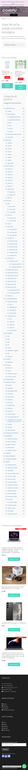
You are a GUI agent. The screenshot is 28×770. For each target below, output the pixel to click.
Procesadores (10, 441)
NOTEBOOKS (9, 326)
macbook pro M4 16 (14, 286)
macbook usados (11, 484)
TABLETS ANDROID (10, 449)
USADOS (8, 455)
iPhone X (9, 191)
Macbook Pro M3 (11, 277)
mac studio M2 (13, 223)
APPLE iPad (8, 133)
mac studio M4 (13, 228)
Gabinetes (10, 355)
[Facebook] (3, 749)
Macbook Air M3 (13, 240)
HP (8, 338)
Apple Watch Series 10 (15, 110)
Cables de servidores (12, 432)
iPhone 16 (10, 177)
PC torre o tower (11, 370)
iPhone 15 (10, 174)
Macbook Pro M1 (11, 272)
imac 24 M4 (12, 205)
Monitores (10, 289)
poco (10, 312)
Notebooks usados (12, 490)
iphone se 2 (12, 185)
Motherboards (11, 399)
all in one (9, 361)
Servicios (5, 721)
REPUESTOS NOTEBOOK (12, 426)
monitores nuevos (12, 367)
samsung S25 (12, 303)
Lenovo (9, 341)
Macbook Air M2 (13, 237)
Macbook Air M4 (13, 243)
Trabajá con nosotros (8, 703)
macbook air (10, 231)
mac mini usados (11, 469)
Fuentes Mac (10, 390)
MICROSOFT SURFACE (13, 344)
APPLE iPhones (9, 159)
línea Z (11, 298)
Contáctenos (6, 723)
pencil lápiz (10, 130)
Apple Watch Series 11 (15, 113)
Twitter (5, 697)
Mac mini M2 (12, 211)
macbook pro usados (12, 481)
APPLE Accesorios (10, 102)
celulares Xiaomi (11, 309)
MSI (8, 347)
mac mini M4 (12, 214)
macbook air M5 (13, 246)
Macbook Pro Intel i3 (12, 263)
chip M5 (9, 153)
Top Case (9, 420)
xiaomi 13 (11, 315)
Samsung (9, 350)
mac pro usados (11, 472)
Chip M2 (9, 145)
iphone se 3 (12, 188)
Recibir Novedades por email (14, 737)
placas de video (13, 495)
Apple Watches (11, 107)
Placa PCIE (10, 404)
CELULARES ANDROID (11, 292)
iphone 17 (9, 179)
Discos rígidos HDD (12, 384)
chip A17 (9, 139)
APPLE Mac (8, 194)
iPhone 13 (10, 168)
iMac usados (10, 464)
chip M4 (9, 151)
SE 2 (10, 116)
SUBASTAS (8, 446)
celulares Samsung (12, 295)
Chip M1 (9, 142)
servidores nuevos (12, 444)
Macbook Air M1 (13, 234)
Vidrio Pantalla (11, 423)
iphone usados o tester (13, 467)
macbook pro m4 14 (14, 283)
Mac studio (10, 220)
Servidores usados (12, 498)
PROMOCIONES (10, 373)
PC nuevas (8, 358)
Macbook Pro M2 (11, 275)
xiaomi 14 (11, 318)
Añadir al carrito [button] (7, 79)
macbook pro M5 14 (16, 257)
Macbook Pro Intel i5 (12, 266)
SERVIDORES (9, 429)
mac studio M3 (13, 226)
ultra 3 (11, 125)
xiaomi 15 (11, 321)
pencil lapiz (10, 156)
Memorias (10, 396)
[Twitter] (9, 749)
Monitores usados (12, 487)
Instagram (5, 701)
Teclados (9, 418)
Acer (8, 329)
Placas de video (11, 407)
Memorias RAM (11, 438)
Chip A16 (9, 136)
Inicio (4, 715)
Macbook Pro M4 (11, 280)
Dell (8, 335)
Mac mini (9, 208)
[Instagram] (6, 749)
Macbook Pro (10, 251)
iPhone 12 (10, 165)
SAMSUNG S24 (13, 301)
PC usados (10, 493)
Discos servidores (11, 435)
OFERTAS (8, 352)
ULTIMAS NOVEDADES (11, 452)
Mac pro (9, 217)
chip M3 (9, 148)
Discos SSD (10, 387)
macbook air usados (12, 478)
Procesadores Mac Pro (13, 410)
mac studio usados (12, 475)
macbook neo (12, 249)
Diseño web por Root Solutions (10, 761)
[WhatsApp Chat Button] (24, 766)
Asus (8, 332)
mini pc (9, 364)
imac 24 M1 (12, 200)
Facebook (5, 699)
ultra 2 (11, 122)
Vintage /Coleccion (12, 507)
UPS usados (10, 504)
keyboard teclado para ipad (14, 128)
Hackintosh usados (12, 461)
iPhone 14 (10, 171)
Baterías (9, 378)
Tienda (5, 717)
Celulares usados (11, 458)
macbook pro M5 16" (16, 260)
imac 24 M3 (12, 203)
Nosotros (5, 719)
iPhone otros (10, 182)
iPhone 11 (10, 162)
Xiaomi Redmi (12, 324)
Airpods (9, 104)
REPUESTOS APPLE (11, 376)
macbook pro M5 (13, 254)
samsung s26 (12, 306)
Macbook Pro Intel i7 (12, 269)
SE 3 (10, 119)
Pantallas (9, 402)
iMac (8, 197)
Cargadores (10, 381)
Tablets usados (11, 501)
